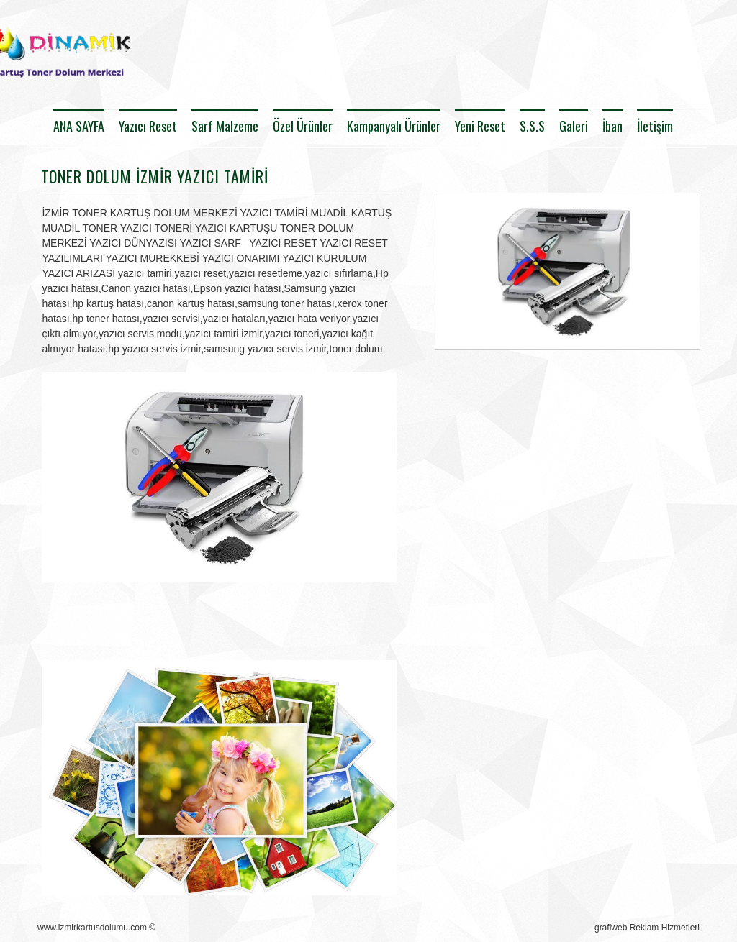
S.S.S (532, 125)
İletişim (655, 125)
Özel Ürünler (303, 125)
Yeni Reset (480, 125)
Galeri (573, 125)
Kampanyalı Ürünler (393, 125)
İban (612, 125)
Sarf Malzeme (224, 125)
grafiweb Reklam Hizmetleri (647, 928)
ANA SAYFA (78, 125)
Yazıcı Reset (148, 125)
